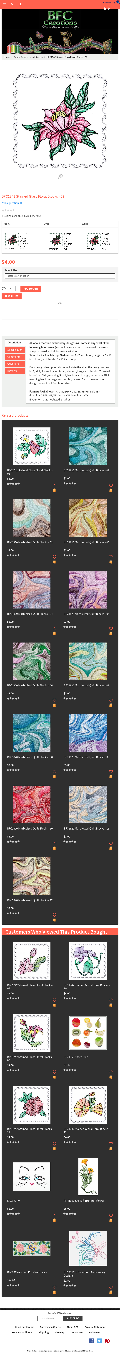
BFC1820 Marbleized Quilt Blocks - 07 (86, 685)
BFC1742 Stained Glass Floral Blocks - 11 (87, 1130)
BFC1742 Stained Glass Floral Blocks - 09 (30, 1059)
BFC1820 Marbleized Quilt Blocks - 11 (86, 828)
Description (14, 342)
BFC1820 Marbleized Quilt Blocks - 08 (30, 757)
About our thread (24, 1327)
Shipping (44, 1332)
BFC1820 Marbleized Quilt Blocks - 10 (30, 828)
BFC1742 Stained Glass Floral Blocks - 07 (30, 987)
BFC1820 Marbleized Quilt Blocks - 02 (30, 542)
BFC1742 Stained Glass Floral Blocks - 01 (30, 472)
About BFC (72, 1327)
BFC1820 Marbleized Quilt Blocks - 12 (30, 900)
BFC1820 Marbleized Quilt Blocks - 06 (30, 685)
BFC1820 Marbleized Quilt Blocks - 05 (86, 614)
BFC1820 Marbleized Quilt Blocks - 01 (86, 470)
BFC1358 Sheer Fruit (76, 1057)
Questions (13, 364)
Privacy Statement (95, 1327)
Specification (14, 350)
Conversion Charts (50, 1327)
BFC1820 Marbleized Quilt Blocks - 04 (30, 614)
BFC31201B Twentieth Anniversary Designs (84, 1274)
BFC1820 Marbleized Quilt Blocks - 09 (86, 757)
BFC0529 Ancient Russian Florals (27, 1272)
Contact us (77, 1332)
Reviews (12, 371)
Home (7, 57)
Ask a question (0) (12, 203)
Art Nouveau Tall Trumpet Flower (84, 1201)
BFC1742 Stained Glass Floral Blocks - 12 (30, 1130)
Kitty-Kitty (13, 1201)
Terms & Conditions (21, 1332)
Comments (13, 357)
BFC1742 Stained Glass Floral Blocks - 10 (87, 987)
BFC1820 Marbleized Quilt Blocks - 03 (86, 542)
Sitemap (60, 1332)
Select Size (11, 270)
